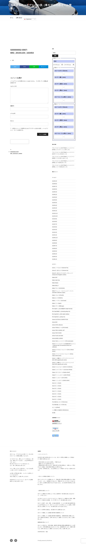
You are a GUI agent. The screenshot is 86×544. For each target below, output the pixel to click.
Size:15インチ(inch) (56, 385)
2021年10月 (55, 216)
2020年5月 (54, 251)
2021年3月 (54, 229)
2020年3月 (54, 256)
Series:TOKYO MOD (56, 333)
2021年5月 (54, 226)
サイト (12, 121)
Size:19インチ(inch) (56, 396)
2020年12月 (55, 237)
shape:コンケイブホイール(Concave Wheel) (62, 369)
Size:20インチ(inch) (56, 399)
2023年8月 (54, 183)
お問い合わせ (19, 17)
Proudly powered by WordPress (45, 540)
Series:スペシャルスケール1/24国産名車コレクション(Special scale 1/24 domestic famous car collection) (64, 345)
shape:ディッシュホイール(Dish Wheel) (61, 375)
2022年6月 (54, 200)
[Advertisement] (43, 31)
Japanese (27, 19)
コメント (13, 86)
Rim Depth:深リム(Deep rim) (58, 316)
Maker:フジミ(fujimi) (56, 303)
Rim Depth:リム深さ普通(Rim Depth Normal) (62, 308)
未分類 (53, 412)
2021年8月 (54, 221)
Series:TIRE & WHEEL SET (58, 330)
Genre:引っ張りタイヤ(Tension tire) (60, 270)
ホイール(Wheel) (56, 407)
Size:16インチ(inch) (56, 388)
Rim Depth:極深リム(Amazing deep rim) (61, 311)
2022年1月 (54, 210)
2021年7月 (54, 224)
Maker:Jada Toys (56, 280)
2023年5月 (54, 189)
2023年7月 (54, 186)
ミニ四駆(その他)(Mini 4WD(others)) (60, 410)
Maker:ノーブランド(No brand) (59, 300)
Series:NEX (54, 322)
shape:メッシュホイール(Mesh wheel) (60, 380)
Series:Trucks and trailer (57, 335)
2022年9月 (54, 197)
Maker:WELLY (55, 285)
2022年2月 (54, 208)
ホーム (11, 17)
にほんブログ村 (55, 430)
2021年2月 (54, 232)
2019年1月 (54, 259)
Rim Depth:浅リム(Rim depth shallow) (60, 314)
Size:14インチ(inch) (56, 383)
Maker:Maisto (55, 282)
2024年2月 (54, 181)
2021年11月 (55, 213)
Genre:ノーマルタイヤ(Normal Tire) (60, 267)
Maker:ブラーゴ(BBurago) (58, 306)
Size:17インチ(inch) (56, 391)
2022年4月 (54, 205)
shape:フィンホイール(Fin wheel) (59, 377)
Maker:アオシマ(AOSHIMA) (58, 288)
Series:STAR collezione (57, 324)
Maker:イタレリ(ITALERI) (58, 295)
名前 (12, 105)
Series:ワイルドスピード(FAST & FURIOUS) (62, 366)
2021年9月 (54, 218)
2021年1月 (54, 235)
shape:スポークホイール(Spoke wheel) (61, 372)
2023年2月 (54, 194)
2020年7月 (54, 245)
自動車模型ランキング (57, 423)
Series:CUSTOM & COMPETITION (60, 319)
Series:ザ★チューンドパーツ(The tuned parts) (62, 341)
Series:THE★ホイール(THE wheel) (60, 327)
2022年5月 (54, 202)
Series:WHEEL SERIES (57, 338)
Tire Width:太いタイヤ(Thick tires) (59, 402)
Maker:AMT (54, 277)
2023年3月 (54, 191)
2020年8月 (54, 243)
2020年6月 (54, 248)
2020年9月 (54, 240)
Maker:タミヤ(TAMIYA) (57, 297)
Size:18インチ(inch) (56, 393)
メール (12, 113)
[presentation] (19, 141)
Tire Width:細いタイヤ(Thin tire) (59, 404)
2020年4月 (54, 253)
